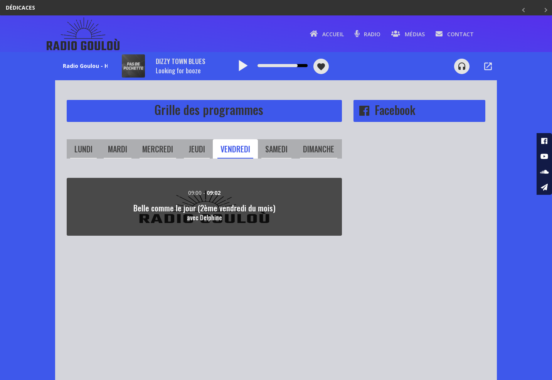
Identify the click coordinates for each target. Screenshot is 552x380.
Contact (455, 33)
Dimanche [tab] (318, 149)
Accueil (327, 33)
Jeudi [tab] (196, 149)
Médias (408, 33)
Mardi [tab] (117, 149)
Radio (367, 33)
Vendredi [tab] (235, 149)
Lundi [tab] (83, 149)
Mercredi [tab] (157, 149)
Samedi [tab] (276, 149)
